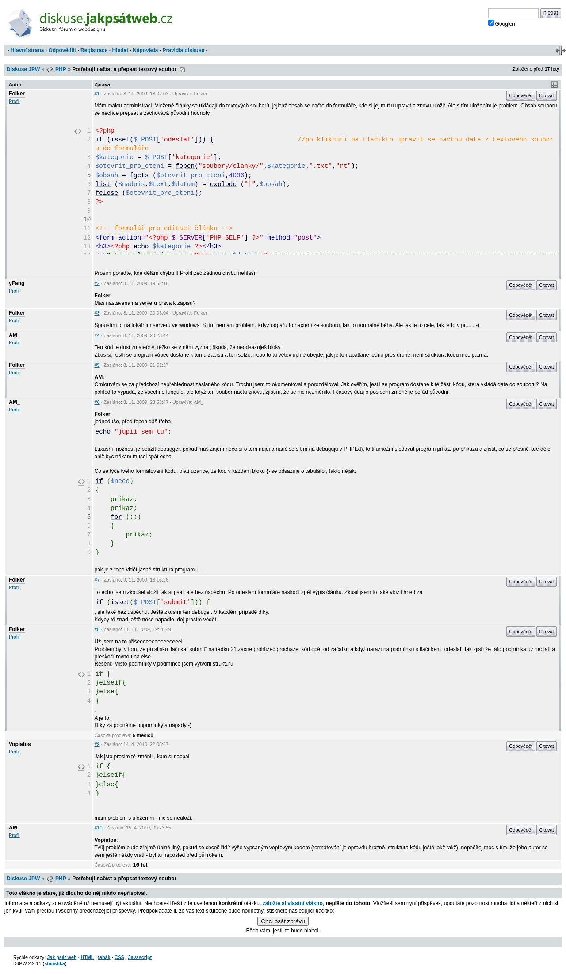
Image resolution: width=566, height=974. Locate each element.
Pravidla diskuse (184, 50)
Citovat (546, 95)
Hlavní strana (27, 50)
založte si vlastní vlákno (293, 903)
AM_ (14, 335)
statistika (54, 963)
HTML (87, 957)
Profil (14, 101)
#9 (97, 744)
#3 (97, 313)
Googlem (502, 23)
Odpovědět (62, 50)
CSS (119, 957)
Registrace (93, 50)
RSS (182, 69)
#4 (97, 335)
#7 (97, 579)
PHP (60, 69)
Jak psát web (61, 957)
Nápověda (145, 50)
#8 (97, 629)
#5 (97, 365)
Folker (17, 94)
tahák (104, 957)
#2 (97, 283)
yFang (16, 283)
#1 (97, 93)
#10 (99, 827)
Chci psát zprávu (283, 921)
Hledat (120, 50)
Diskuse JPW (23, 69)
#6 (97, 402)
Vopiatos (20, 744)
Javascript (140, 957)
